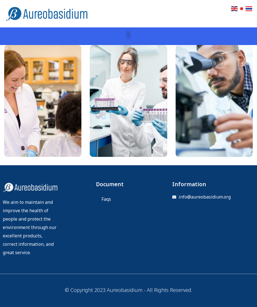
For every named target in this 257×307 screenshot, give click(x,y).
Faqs (106, 199)
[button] (128, 34)
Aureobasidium (124, 290)
